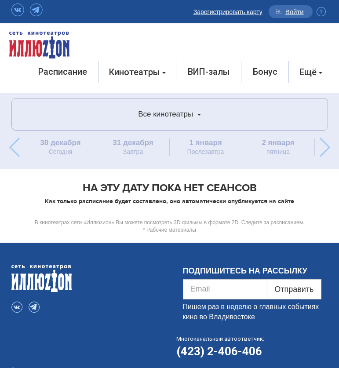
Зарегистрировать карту (227, 11)
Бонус (265, 71)
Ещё (310, 72)
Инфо (321, 11)
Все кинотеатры (169, 114)
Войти (294, 11)
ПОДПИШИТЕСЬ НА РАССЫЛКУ (245, 270)
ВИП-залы (209, 71)
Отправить (293, 289)
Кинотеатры (137, 72)
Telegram (36, 10)
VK (17, 10)
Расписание (62, 71)
